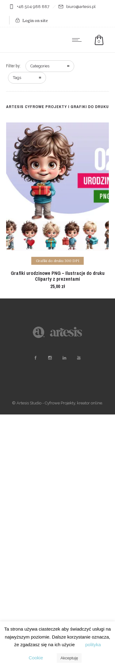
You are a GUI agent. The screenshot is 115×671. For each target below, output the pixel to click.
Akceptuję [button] (69, 658)
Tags (17, 77)
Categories (39, 66)
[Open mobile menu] (78, 40)
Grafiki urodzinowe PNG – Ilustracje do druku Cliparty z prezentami (58, 276)
